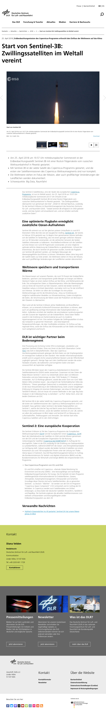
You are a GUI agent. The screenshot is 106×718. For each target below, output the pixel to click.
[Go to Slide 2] (53, 144)
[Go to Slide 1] (42, 144)
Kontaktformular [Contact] (44, 679)
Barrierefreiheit (89, 6)
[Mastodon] (15, 706)
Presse (79, 6)
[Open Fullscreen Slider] (96, 145)
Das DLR (16, 22)
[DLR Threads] (19, 706)
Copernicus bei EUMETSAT (54, 441)
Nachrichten (23, 31)
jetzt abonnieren (16, 644)
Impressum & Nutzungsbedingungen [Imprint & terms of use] (84, 688)
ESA (41, 434)
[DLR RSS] (41, 706)
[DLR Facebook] (7, 706)
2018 (31, 31)
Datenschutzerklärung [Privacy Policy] (79, 682)
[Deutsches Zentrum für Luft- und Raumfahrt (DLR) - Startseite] (18, 13)
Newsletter (42, 682)
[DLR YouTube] (22, 706)
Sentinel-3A (69, 233)
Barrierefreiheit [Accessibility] (76, 679)
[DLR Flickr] (33, 706)
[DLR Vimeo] (26, 706)
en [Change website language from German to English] (103, 6)
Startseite (5, 31)
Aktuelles (51, 22)
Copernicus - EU (73, 434)
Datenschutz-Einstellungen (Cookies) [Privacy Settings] (84, 685)
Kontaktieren (14, 567)
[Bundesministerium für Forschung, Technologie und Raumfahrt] (80, 710)
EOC (24, 351)
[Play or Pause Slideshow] (91, 145)
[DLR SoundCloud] (37, 706)
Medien (62, 22)
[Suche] (102, 14)
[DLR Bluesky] (11, 706)
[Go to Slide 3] (63, 144)
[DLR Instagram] (30, 706)
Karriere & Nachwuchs (80, 22)
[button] (53, 106)
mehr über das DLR (80, 644)
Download (96, 136)
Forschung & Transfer (33, 22)
